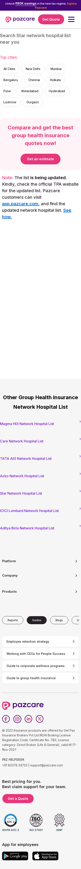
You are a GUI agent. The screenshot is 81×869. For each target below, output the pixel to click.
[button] (71, 19)
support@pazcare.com (46, 765)
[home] (20, 19)
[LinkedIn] (28, 719)
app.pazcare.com (20, 203)
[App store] (45, 856)
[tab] (12, 620)
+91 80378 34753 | (15, 765)
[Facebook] (6, 719)
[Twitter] (40, 719)
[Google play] (15, 856)
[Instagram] (17, 719)
